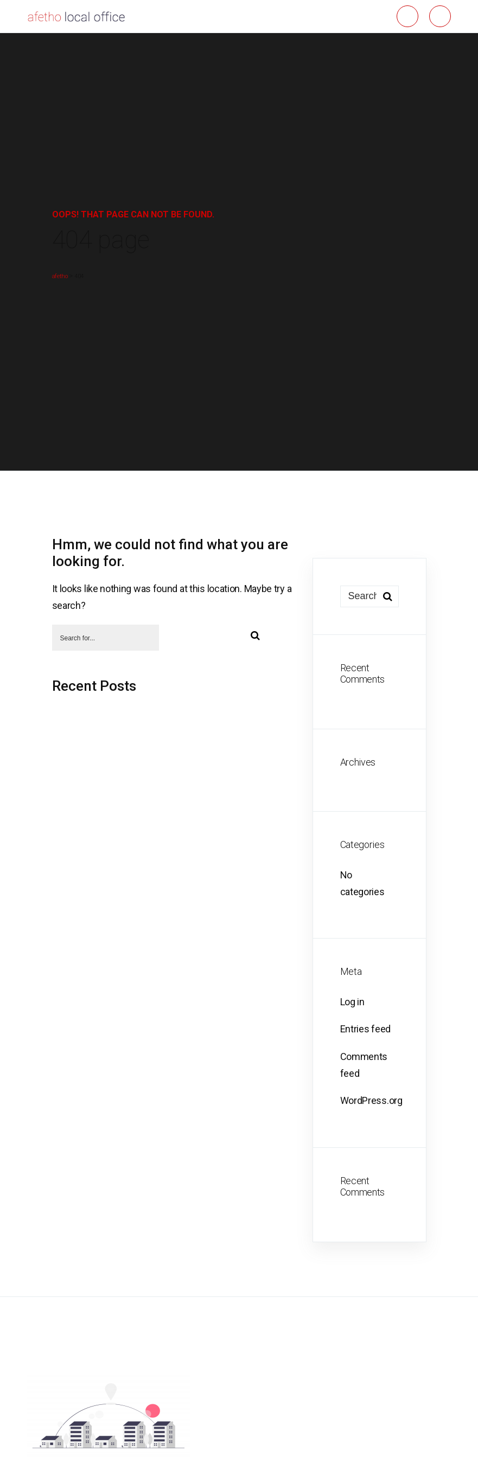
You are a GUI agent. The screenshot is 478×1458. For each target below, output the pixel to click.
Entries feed (365, 1029)
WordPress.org (371, 1100)
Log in (352, 1001)
